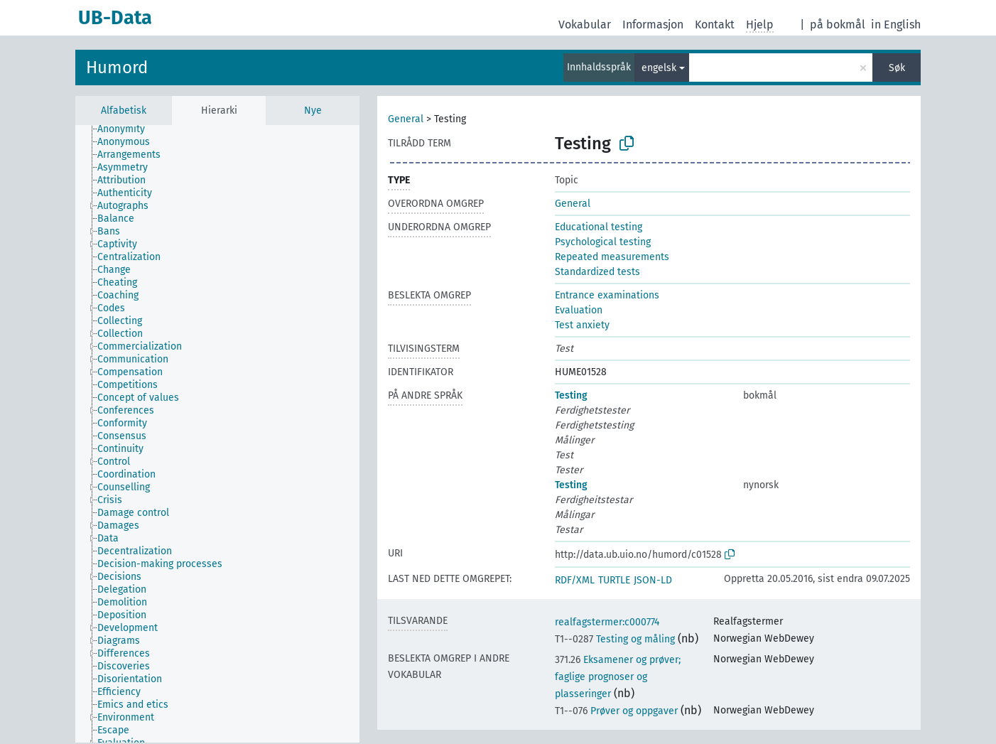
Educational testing (598, 227)
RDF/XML (575, 580)
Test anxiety (582, 325)
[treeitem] (127, 129)
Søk (897, 68)
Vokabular (584, 24)
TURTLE (614, 580)
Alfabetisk (123, 110)
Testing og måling (615, 639)
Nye (313, 110)
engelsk (659, 68)
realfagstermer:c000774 (607, 622)
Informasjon (652, 24)
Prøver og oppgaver (616, 711)
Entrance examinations (607, 295)
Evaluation (578, 310)
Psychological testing (603, 242)
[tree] (217, 434)
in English (896, 24)
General (405, 119)
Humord (117, 67)
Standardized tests (597, 272)
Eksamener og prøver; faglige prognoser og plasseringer (618, 677)
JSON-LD (653, 580)
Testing (571, 395)
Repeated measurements (612, 257)
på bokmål (837, 24)
